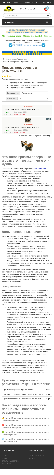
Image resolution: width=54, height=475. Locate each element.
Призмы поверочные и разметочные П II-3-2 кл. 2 (21, 133)
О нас (4, 464)
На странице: (11, 98)
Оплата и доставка (10, 467)
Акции (32, 464)
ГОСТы (5, 461)
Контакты (6, 470)
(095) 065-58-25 (27, 9)
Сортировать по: (13, 93)
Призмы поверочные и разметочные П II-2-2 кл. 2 (21, 115)
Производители (36, 461)
